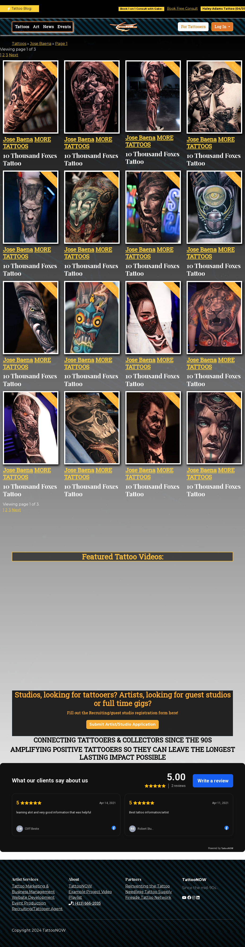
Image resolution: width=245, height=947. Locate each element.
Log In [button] (220, 26)
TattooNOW (80, 886)
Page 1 (61, 43)
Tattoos (22, 26)
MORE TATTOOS (27, 142)
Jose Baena (40, 43)
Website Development (33, 897)
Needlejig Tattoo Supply (148, 892)
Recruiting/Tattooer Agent (37, 909)
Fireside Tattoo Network (148, 897)
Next (13, 55)
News (48, 26)
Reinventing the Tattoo (147, 886)
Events (64, 26)
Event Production (29, 903)
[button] (193, 26)
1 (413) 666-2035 (85, 903)
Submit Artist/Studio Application (122, 724)
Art (36, 26)
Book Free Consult (195, 8)
